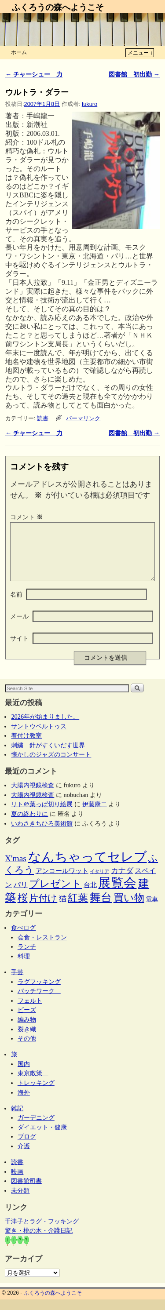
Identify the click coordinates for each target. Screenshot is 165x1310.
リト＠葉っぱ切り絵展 (42, 814)
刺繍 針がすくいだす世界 (48, 755)
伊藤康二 (94, 814)
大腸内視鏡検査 (32, 795)
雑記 (17, 1118)
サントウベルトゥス (38, 736)
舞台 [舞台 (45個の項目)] (101, 908)
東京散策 (33, 1083)
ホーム (19, 52)
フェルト (30, 1011)
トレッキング (36, 1093)
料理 (24, 966)
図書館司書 (26, 1191)
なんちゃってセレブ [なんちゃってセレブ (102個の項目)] (87, 867)
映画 (17, 1182)
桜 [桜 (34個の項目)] (23, 908)
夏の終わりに (29, 824)
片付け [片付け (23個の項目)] (43, 908)
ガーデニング (36, 1128)
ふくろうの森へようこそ (58, 7)
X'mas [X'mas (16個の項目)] (15, 868)
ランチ (27, 957)
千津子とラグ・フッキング (42, 1231)
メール (19, 626)
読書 (42, 418)
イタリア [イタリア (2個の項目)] (99, 882)
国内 (24, 1074)
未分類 (20, 1200)
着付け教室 (26, 746)
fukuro (89, 104)
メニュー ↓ (140, 53)
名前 (16, 604)
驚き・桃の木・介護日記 (39, 1240)
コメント (27, 516)
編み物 (27, 1029)
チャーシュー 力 (33, 74)
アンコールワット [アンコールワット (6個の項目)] (62, 881)
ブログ (27, 1146)
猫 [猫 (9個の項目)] (62, 909)
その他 (27, 1048)
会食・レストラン (42, 947)
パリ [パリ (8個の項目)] (21, 895)
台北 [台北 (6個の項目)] (90, 895)
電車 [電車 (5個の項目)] (152, 909)
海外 (24, 1102)
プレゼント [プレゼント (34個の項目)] (55, 894)
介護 (24, 1156)
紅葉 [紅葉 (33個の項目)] (78, 908)
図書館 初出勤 (134, 74)
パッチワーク (39, 1001)
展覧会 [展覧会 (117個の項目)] (117, 893)
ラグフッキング (39, 992)
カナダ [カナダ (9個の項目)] (122, 881)
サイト (19, 648)
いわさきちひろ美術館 (42, 833)
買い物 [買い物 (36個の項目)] (129, 908)
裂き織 (27, 1039)
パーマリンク (83, 418)
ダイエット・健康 (42, 1137)
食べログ (23, 938)
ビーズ (27, 1020)
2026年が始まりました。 (45, 727)
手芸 (17, 982)
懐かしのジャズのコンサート (51, 764)
